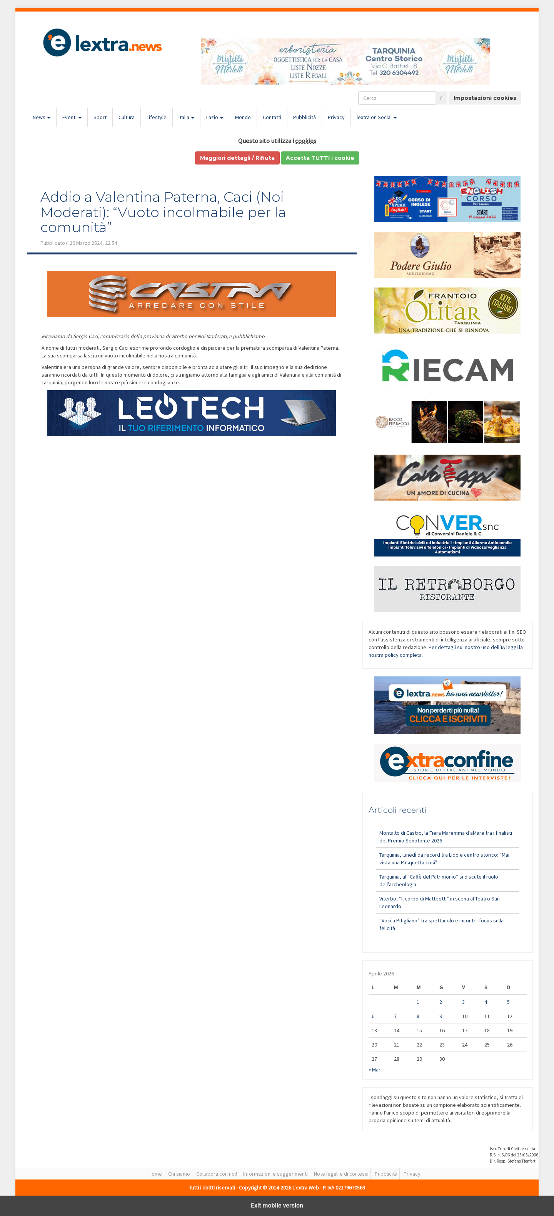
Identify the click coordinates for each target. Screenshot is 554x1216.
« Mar (374, 1069)
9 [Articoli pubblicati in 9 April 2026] (440, 1016)
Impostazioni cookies (485, 98)
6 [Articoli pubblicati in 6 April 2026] (373, 1016)
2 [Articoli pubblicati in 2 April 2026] (440, 1001)
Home (155, 1173)
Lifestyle (157, 117)
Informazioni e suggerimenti (275, 1173)
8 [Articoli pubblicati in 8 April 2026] (418, 1016)
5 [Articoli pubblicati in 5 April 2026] (508, 1001)
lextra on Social (377, 117)
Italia (186, 117)
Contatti (272, 117)
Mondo (243, 117)
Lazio (214, 117)
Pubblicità (304, 117)
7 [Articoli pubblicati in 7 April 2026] (395, 1016)
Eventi (72, 117)
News (41, 117)
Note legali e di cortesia (341, 1173)
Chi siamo (179, 1173)
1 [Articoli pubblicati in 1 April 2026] (418, 1001)
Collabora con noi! (216, 1173)
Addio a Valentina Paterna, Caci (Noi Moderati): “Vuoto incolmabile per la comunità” (163, 212)
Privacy (336, 117)
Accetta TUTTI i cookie (320, 157)
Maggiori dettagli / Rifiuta (237, 157)
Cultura (126, 117)
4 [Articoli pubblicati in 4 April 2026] (485, 1001)
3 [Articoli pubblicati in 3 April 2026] (463, 1001)
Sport (100, 117)
